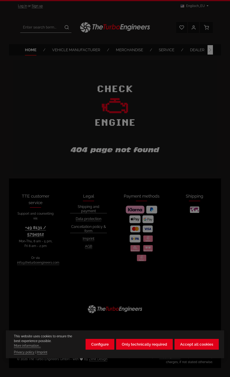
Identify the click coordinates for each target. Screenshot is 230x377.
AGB (88, 247)
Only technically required (144, 349)
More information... (27, 350)
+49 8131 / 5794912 (35, 230)
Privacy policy (24, 357)
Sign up (37, 6)
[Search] (66, 27)
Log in (22, 6)
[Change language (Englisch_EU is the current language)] (194, 6)
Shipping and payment (88, 209)
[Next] (210, 50)
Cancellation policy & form (88, 229)
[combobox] (41, 27)
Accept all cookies (196, 349)
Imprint (88, 239)
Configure (100, 349)
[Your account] (193, 27)
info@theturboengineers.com (38, 262)
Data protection (88, 219)
